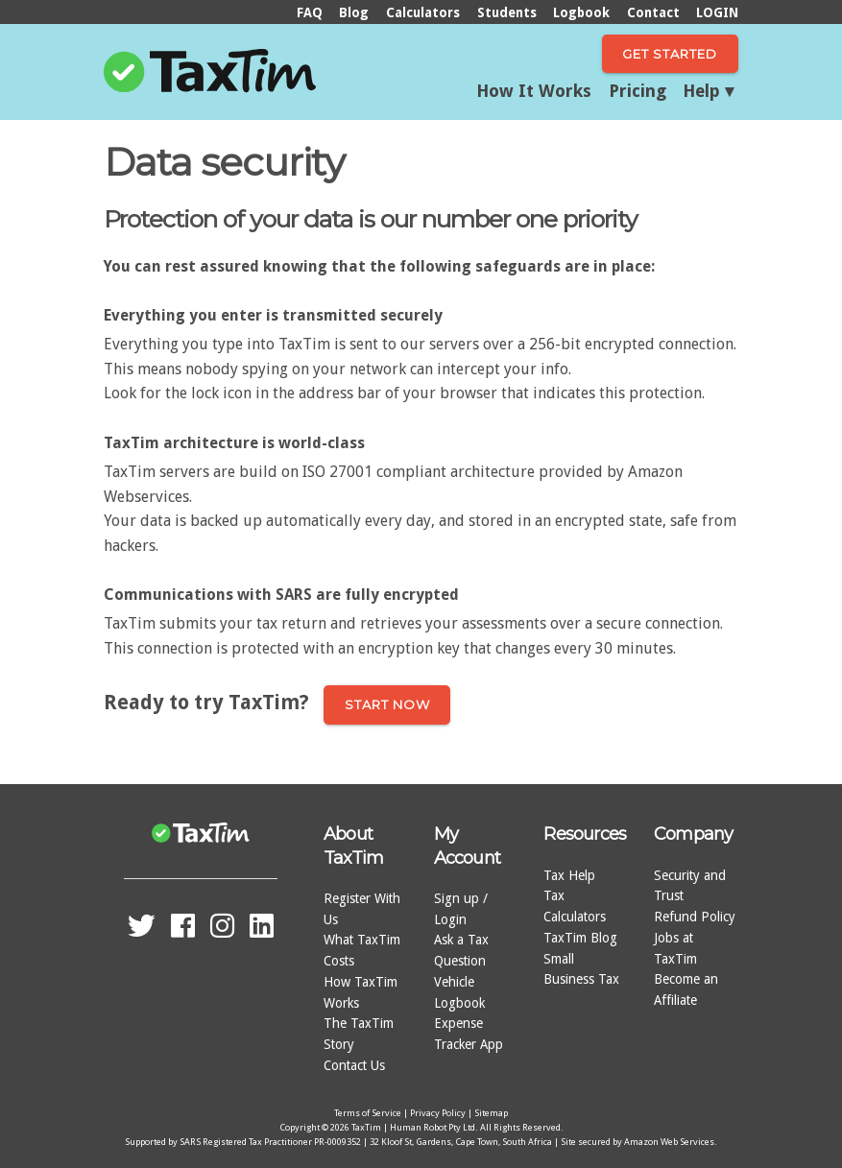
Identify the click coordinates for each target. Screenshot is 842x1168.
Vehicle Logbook (459, 992)
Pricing (637, 91)
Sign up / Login (461, 909)
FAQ (310, 12)
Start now (387, 704)
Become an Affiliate (686, 989)
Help (701, 91)
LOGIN (717, 12)
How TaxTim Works (360, 992)
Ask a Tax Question (461, 950)
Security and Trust (690, 886)
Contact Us (354, 1065)
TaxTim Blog (580, 937)
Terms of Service (367, 1113)
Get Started (669, 53)
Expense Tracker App (468, 1033)
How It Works (533, 91)
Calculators (423, 12)
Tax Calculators (574, 906)
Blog (354, 12)
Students (507, 12)
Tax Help (569, 875)
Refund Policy (694, 916)
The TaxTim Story (359, 1033)
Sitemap (491, 1113)
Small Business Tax (581, 969)
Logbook (581, 12)
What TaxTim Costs (362, 950)
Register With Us (362, 909)
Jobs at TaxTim (675, 948)
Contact (653, 12)
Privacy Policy (438, 1113)
